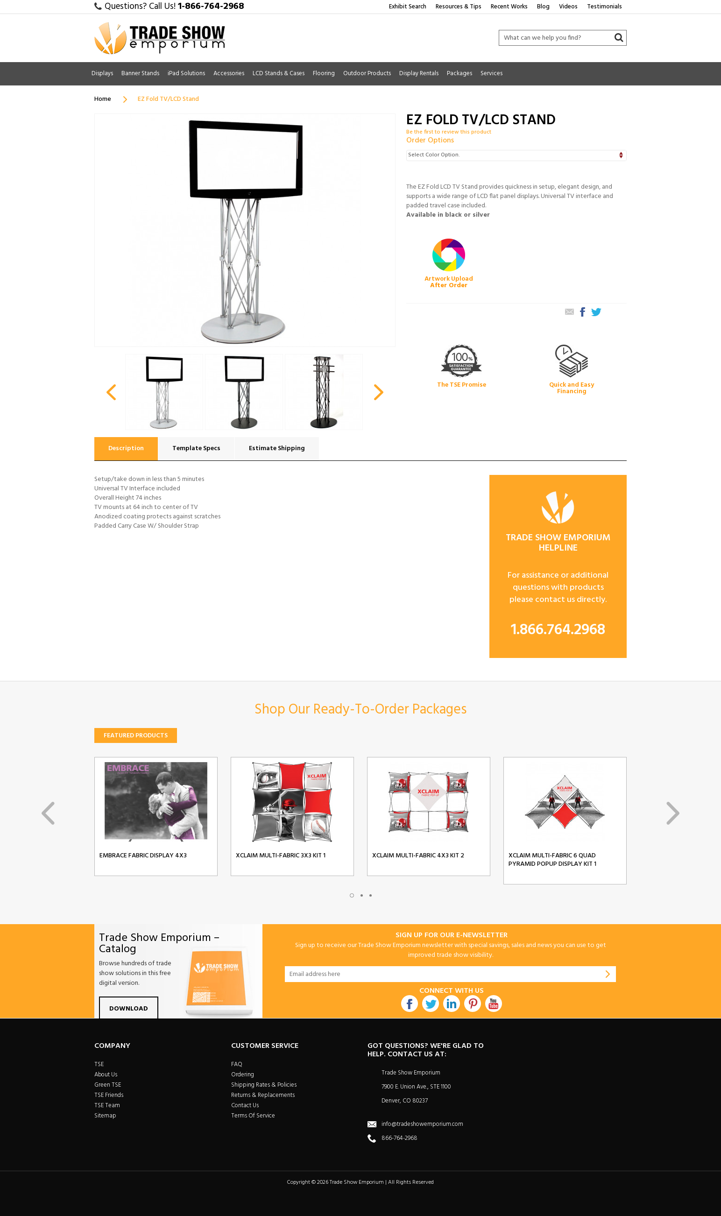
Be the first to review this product (448, 132)
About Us (105, 1075)
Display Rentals (418, 73)
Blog (543, 7)
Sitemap (105, 1116)
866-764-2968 (399, 1138)
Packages (459, 73)
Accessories (228, 73)
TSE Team (107, 1105)
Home (102, 99)
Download (128, 1009)
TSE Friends (108, 1095)
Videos (568, 7)
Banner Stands (140, 73)
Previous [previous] (48, 813)
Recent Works (509, 7)
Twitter (430, 1003)
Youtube (493, 1003)
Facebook (409, 1003)
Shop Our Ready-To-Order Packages (360, 710)
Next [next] (672, 813)
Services (491, 73)
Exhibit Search (407, 7)
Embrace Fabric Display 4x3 (143, 856)
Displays (102, 73)
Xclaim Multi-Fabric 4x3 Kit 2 (418, 856)
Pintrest (472, 1003)
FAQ (236, 1064)
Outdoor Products (367, 73)
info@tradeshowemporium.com (422, 1124)
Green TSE (107, 1085)
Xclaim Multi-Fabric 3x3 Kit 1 (280, 856)
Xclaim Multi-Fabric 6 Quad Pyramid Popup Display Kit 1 (552, 860)
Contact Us (245, 1105)
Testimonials (604, 7)
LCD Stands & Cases (278, 73)
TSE (99, 1064)
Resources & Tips (458, 7)
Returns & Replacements (263, 1095)
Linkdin (451, 1003)
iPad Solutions (186, 73)
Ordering (242, 1075)
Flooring (324, 73)
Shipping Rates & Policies (264, 1085)
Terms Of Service (253, 1116)
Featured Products (136, 735)
